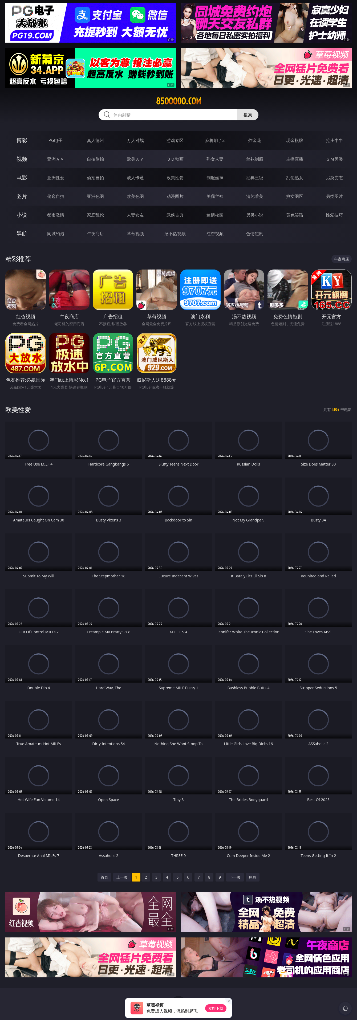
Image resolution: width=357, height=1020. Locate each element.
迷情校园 (215, 215)
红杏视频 (215, 233)
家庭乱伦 (95, 215)
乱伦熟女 (294, 178)
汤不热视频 (175, 233)
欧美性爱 (175, 178)
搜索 (248, 115)
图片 (22, 196)
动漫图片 (175, 196)
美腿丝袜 (215, 196)
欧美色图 (135, 196)
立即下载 (215, 1008)
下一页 (235, 877)
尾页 (252, 877)
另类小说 (254, 215)
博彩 (22, 140)
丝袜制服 (254, 159)
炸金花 (254, 140)
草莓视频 (135, 233)
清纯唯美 (254, 196)
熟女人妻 (215, 159)
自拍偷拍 (95, 159)
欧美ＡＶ (135, 159)
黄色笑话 (294, 215)
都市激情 (55, 215)
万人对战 (135, 140)
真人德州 (95, 140)
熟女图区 (294, 196)
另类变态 (334, 178)
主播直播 (294, 159)
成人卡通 (135, 178)
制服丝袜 (215, 178)
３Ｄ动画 (175, 159)
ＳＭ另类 (334, 159)
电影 (22, 177)
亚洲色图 (95, 196)
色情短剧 (254, 233)
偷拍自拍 (95, 178)
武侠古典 (175, 215)
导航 (22, 233)
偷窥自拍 (55, 196)
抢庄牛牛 (334, 140)
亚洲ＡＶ (55, 159)
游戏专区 (175, 140)
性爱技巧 (334, 215)
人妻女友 (135, 215)
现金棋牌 (294, 140)
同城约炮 (55, 233)
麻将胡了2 (215, 140)
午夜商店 (95, 233)
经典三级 (254, 178)
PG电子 (55, 140)
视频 (22, 158)
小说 (22, 214)
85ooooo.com (178, 101)
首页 (104, 877)
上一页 (122, 877)
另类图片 (334, 196)
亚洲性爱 (55, 178)
